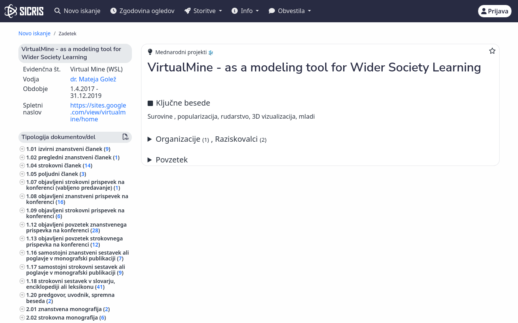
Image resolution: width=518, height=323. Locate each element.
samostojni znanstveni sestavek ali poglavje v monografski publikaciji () (77, 255)
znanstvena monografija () (74, 309)
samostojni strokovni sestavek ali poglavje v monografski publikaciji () (75, 269)
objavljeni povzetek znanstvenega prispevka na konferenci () (76, 227)
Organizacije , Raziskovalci (211, 139)
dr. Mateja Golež (93, 79)
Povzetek (172, 159)
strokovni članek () (65, 165)
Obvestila (287, 11)
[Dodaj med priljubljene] (492, 50)
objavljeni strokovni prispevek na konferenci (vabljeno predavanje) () (75, 184)
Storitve (200, 11)
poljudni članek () (62, 173)
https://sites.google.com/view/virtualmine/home (98, 112)
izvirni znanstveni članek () (74, 148)
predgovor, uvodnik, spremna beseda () (70, 297)
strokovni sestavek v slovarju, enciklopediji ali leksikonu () (70, 283)
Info (243, 11)
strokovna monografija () (72, 317)
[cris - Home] (24, 11)
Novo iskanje (77, 11)
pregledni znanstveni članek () (79, 157)
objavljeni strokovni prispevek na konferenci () (75, 213)
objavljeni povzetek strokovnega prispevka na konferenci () (74, 241)
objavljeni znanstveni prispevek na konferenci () (77, 198)
